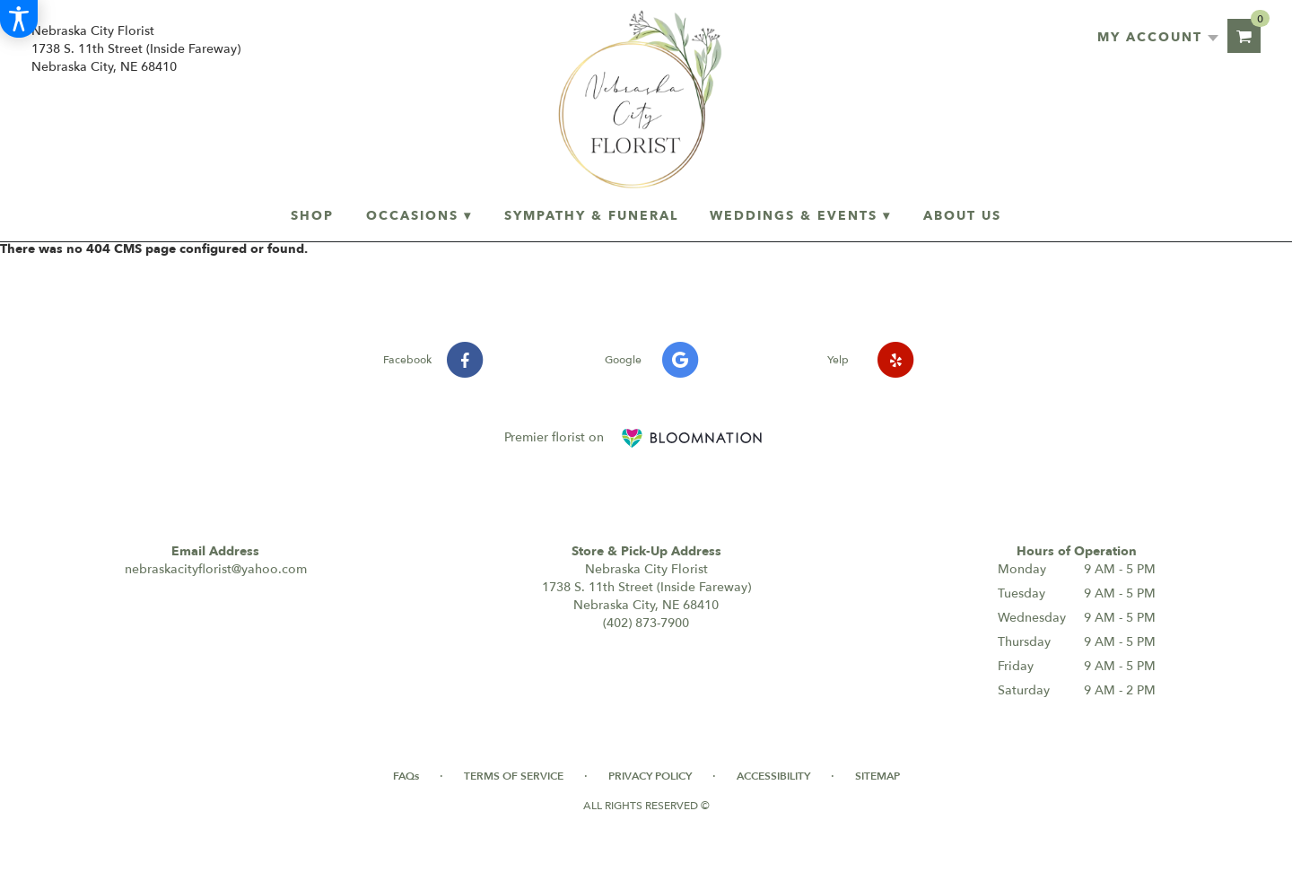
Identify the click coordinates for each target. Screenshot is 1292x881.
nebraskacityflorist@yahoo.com (216, 569)
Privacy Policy (650, 776)
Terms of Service (513, 776)
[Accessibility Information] (19, 19)
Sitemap (877, 776)
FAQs (406, 776)
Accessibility (773, 776)
